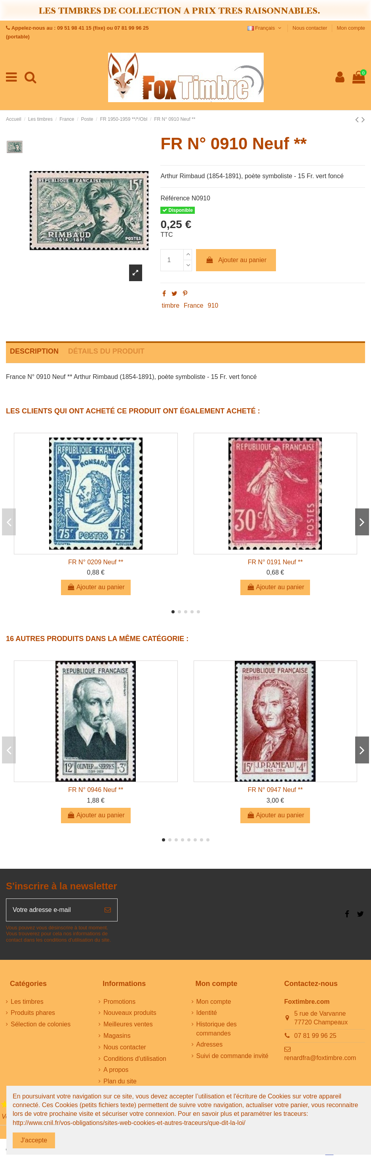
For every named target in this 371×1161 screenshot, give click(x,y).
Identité (206, 1012)
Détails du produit (106, 351)
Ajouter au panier (235, 260)
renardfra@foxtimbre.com (320, 1057)
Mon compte (351, 28)
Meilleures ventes (128, 1024)
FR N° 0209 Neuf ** (95, 562)
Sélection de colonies (40, 1024)
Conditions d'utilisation (134, 1058)
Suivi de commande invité (232, 1056)
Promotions (119, 1001)
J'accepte (34, 1140)
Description (34, 351)
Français (265, 28)
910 (213, 305)
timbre (170, 305)
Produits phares (33, 1012)
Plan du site (120, 1081)
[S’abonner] (107, 910)
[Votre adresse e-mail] (52, 910)
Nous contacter (311, 28)
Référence (175, 198)
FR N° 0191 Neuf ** (275, 562)
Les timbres (27, 1001)
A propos (115, 1069)
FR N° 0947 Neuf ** (275, 789)
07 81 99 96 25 (315, 1035)
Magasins (116, 1035)
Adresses (209, 1044)
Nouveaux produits (129, 1012)
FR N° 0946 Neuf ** (95, 789)
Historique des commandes (216, 1028)
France (194, 305)
